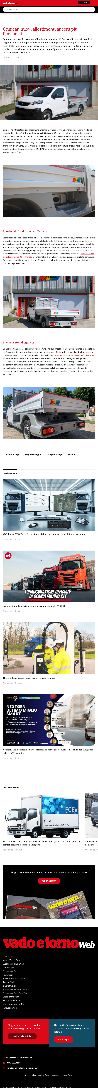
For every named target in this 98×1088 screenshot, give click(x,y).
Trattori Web (9, 982)
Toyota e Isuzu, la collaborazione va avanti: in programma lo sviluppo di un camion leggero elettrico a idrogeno (42, 843)
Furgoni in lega (55, 454)
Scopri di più (63, 1039)
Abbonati (84, 3)
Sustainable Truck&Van (13, 964)
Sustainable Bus (10, 971)
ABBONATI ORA (49, 881)
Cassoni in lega (12, 454)
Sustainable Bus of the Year (15, 993)
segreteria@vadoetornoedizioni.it (20, 1068)
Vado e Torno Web (11, 960)
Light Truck (21, 850)
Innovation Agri (10, 1008)
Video (19, 611)
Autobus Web (9, 967)
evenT (5, 1011)
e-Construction (9, 986)
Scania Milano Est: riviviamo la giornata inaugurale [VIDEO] (34, 606)
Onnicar (72, 454)
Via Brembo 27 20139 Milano (17, 1057)
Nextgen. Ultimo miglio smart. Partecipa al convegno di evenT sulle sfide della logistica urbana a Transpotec (48, 751)
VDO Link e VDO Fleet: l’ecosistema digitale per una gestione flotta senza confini (44, 534)
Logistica (20, 539)
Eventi (19, 758)
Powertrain (8, 975)
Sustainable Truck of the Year (16, 989)
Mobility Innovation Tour (14, 1004)
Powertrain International (14, 978)
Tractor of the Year (11, 1000)
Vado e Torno (9, 956)
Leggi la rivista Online (22, 1036)
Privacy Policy (30, 1075)
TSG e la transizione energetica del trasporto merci (29, 677)
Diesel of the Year (11, 996)
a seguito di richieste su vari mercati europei (74, 355)
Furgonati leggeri (33, 454)
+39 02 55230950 (11, 1062)
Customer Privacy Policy (62, 1075)
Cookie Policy (44, 1075)
